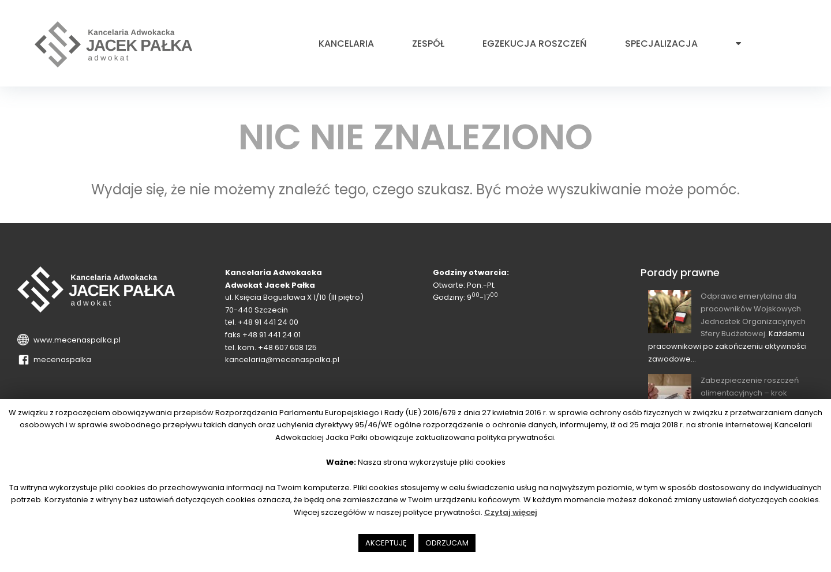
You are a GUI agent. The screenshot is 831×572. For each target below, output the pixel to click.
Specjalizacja (661, 43)
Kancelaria (346, 43)
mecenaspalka (60, 359)
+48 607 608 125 (287, 347)
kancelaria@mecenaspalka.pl (282, 359)
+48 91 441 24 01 (271, 334)
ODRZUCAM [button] (447, 542)
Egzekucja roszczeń (534, 43)
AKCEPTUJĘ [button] (386, 542)
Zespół (428, 43)
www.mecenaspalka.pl (75, 339)
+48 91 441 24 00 (268, 322)
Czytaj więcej (510, 512)
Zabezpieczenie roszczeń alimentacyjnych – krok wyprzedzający (750, 393)
